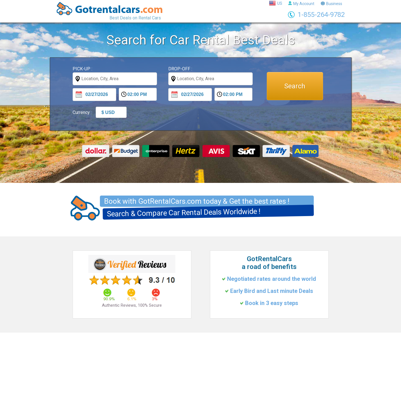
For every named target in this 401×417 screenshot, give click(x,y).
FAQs (229, 382)
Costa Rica (257, 399)
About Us (210, 382)
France (169, 399)
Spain (199, 399)
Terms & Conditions (179, 382)
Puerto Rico (283, 399)
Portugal (217, 399)
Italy (184, 399)
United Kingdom (143, 399)
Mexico (236, 399)
